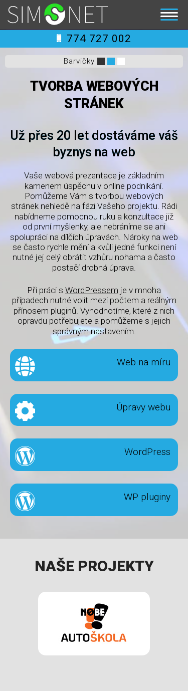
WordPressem (91, 290)
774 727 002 (94, 39)
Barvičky (79, 61)
